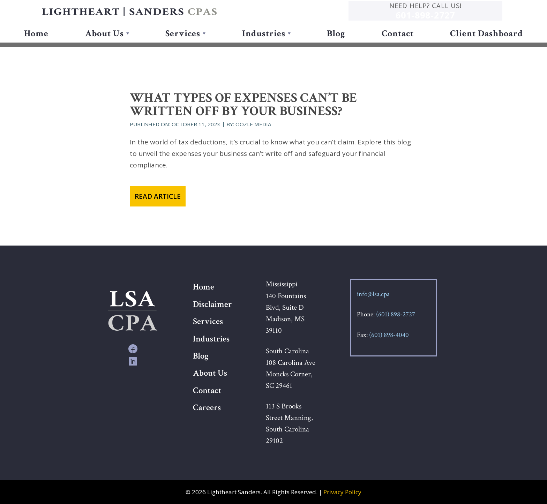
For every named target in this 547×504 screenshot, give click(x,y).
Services (182, 43)
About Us (104, 43)
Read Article (158, 196)
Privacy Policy (342, 492)
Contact (398, 43)
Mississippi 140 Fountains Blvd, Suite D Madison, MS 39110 (286, 307)
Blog (336, 43)
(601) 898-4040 (389, 335)
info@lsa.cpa (373, 294)
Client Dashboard (486, 43)
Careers (207, 407)
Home (36, 43)
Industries (263, 43)
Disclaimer (212, 304)
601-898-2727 (461, 20)
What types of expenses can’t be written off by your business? (243, 104)
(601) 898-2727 (395, 314)
